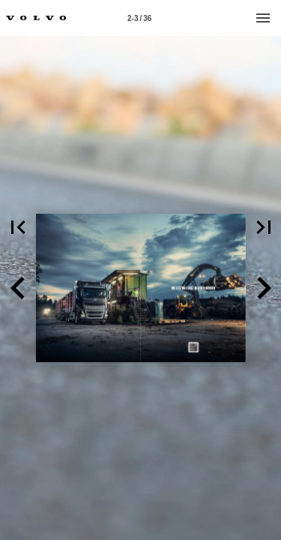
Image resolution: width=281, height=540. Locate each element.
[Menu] (263, 18)
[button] (18, 288)
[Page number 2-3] (139, 18)
